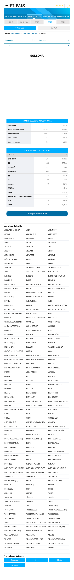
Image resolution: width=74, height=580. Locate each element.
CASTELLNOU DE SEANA (57, 309)
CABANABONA (31, 301)
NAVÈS (6, 414)
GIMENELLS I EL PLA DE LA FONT (14, 351)
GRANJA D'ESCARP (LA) (34, 355)
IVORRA (7, 372)
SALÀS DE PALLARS (33, 464)
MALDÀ (7, 393)
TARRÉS (51, 497)
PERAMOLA (30, 430)
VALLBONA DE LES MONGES (36, 522)
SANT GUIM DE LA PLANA (57, 468)
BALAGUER (8, 276)
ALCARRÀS (52, 242)
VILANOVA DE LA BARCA (56, 539)
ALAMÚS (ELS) (31, 234)
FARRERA (29, 339)
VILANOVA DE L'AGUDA (12, 543)
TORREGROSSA (53, 514)
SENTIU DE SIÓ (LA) (11, 481)
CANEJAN (29, 305)
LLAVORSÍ (7, 385)
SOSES (50, 489)
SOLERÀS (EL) (31, 485)
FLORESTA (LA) (9, 343)
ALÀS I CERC (52, 234)
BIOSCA (51, 293)
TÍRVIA (50, 501)
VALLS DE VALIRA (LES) (12, 531)
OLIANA (51, 414)
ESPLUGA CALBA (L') (33, 330)
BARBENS (29, 276)
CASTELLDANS (9, 309)
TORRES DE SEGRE (33, 518)
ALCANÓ (29, 242)
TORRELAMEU (9, 518)
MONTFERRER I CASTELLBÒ (58, 401)
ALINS (50, 251)
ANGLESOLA (8, 263)
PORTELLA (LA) (53, 443)
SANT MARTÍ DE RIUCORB (35, 472)
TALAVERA (8, 497)
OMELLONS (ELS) (10, 422)
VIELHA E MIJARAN (11, 535)
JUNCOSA (51, 372)
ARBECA (29, 263)
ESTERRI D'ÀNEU (54, 334)
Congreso (19, 28)
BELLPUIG (29, 288)
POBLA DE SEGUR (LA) (34, 439)
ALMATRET (30, 255)
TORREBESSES (31, 510)
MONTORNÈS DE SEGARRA (13, 410)
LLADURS (29, 380)
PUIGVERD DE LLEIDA (11, 456)
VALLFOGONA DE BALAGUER (36, 527)
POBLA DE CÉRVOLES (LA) (13, 439)
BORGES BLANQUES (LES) (35, 297)
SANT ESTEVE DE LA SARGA (14, 468)
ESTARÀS (29, 334)
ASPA (6, 272)
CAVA (50, 314)
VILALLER (51, 535)
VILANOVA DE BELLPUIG (34, 539)
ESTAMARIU (8, 334)
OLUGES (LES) (53, 418)
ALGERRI (7, 251)
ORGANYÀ (51, 422)
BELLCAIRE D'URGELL (33, 284)
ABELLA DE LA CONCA (12, 230)
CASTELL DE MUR (32, 309)
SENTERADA (52, 476)
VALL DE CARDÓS (10, 527)
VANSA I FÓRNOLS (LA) (34, 531)
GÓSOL (50, 351)
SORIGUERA (8, 489)
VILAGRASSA (30, 535)
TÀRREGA (29, 497)
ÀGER (28, 230)
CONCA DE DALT (32, 326)
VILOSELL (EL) (31, 547)
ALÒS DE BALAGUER (11, 259)
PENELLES (8, 430)
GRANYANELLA (53, 355)
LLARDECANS (53, 380)
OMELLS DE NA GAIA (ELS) (35, 422)
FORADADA (52, 343)
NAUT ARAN (52, 410)
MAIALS (51, 389)
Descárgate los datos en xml (37, 214)
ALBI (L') (7, 242)
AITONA (7, 234)
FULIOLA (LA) (9, 347)
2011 (63, 22)
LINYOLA (51, 376)
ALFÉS (50, 247)
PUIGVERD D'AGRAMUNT (56, 451)
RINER (28, 460)
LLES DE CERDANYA (55, 385)
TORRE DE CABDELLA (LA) (57, 510)
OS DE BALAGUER (10, 426)
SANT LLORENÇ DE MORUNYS (14, 472)
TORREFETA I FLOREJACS (35, 514)
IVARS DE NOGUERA (33, 368)
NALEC (28, 410)
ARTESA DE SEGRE (54, 268)
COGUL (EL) (30, 322)
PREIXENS (51, 447)
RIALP (28, 456)
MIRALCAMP (30, 397)
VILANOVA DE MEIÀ (33, 543)
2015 (50, 22)
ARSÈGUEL (8, 268)
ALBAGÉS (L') (9, 238)
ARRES (50, 263)
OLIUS (28, 418)
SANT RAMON (53, 472)
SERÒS (28, 481)
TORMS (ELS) (53, 506)
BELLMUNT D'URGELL (12, 288)
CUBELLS (7, 330)
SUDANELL (8, 493)
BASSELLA (8, 280)
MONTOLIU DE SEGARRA (56, 405)
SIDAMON (7, 485)
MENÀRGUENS (9, 397)
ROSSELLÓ (8, 464)
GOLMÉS (29, 351)
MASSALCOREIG (31, 393)
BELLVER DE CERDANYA (56, 288)
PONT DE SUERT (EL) (11, 443)
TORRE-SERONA (54, 518)
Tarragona (14, 565)
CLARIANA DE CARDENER (13, 322)
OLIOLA (7, 418)
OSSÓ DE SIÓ (31, 426)
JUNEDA (7, 376)
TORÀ (28, 506)
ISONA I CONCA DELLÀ (12, 368)
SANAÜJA (51, 464)
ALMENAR (51, 255)
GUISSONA (30, 364)
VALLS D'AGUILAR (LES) (56, 527)
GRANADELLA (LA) (10, 355)
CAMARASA (8, 305)
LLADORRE (8, 380)
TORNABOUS (9, 510)
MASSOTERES (53, 393)
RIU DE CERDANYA (54, 460)
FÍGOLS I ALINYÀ (54, 339)
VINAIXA (51, 547)
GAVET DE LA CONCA (55, 347)
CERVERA (7, 318)
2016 (37, 22)
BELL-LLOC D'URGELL (55, 284)
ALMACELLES (9, 255)
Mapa (45, 16)
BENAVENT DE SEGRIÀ (34, 293)
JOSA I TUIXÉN (31, 372)
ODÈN (28, 414)
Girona (36, 560)
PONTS (28, 443)
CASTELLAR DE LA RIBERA (57, 305)
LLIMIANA (7, 389)
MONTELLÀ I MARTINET (34, 401)
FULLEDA (29, 347)
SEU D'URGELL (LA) (55, 481)
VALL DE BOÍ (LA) (54, 522)
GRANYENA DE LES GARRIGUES (14, 359)
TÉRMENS (29, 501)
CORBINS (51, 326)
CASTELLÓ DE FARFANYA (13, 314)
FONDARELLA (31, 343)
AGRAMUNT (52, 230)
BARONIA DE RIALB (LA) (56, 276)
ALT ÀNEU (51, 259)
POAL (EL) (51, 435)
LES (27, 376)
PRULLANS (8, 451)
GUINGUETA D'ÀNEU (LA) (12, 364)
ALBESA (51, 238)
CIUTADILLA (52, 318)
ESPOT (50, 330)
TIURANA (7, 506)
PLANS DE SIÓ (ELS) (33, 435)
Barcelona (14, 560)
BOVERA (7, 301)
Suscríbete (59, 5)
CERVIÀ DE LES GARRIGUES (35, 318)
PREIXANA (30, 447)
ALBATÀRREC (31, 238)
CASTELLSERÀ (31, 314)
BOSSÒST (51, 297)
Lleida (59, 560)
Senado (54, 28)
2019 (11, 22)
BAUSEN (29, 280)
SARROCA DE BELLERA (12, 476)
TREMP (6, 522)
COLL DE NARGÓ (54, 322)
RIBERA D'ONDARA (55, 456)
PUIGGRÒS (30, 451)
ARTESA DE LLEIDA (33, 268)
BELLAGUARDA (9, 284)
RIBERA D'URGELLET (11, 460)
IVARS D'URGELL (54, 368)
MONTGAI (7, 405)
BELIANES (51, 280)
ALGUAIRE (29, 251)
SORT (28, 489)
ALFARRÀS (30, 247)
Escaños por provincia (57, 16)
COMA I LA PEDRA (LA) (12, 326)
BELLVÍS (7, 293)
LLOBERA (29, 389)
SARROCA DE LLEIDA (33, 476)
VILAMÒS (7, 539)
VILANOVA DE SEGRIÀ (55, 543)
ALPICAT (29, 259)
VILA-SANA (8, 547)
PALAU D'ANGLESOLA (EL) (57, 426)
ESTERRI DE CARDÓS (11, 339)
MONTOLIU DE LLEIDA (34, 405)
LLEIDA (28, 385)
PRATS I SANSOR (10, 447)
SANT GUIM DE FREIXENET (35, 468)
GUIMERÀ (51, 359)
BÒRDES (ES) (9, 297)
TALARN (51, 493)
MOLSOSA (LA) (9, 401)
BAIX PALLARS (53, 272)
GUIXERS (51, 364)
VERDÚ (50, 531)
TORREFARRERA (10, 514)
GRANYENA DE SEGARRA (35, 359)
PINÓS (6, 435)
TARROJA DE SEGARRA (12, 501)
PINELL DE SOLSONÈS (56, 430)
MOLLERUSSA (53, 397)
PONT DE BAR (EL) (54, 439)
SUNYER (29, 493)
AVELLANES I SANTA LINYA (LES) (36, 272)
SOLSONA (51, 485)
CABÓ (50, 301)
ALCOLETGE (8, 247)
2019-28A (24, 22)
